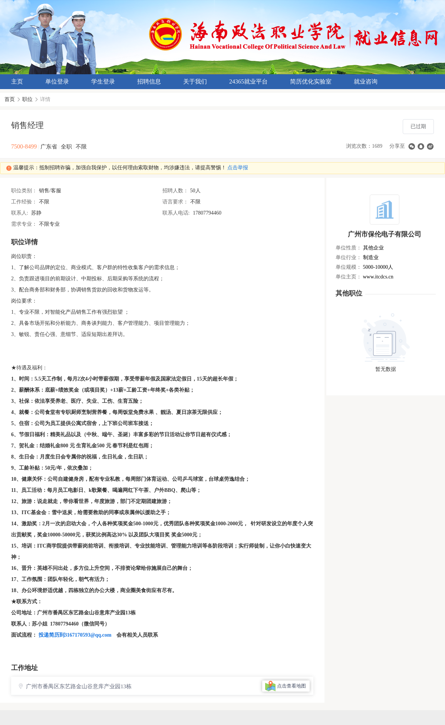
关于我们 (195, 81)
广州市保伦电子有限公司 (384, 234)
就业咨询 (366, 81)
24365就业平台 (248, 81)
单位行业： (349, 257)
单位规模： (349, 267)
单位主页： (349, 277)
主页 (17, 81)
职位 (27, 99)
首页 (9, 99)
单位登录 (57, 81)
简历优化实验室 (311, 81)
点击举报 (237, 167)
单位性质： (349, 248)
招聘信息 (149, 81)
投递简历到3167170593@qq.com (75, 635)
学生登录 (103, 81)
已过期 (418, 126)
